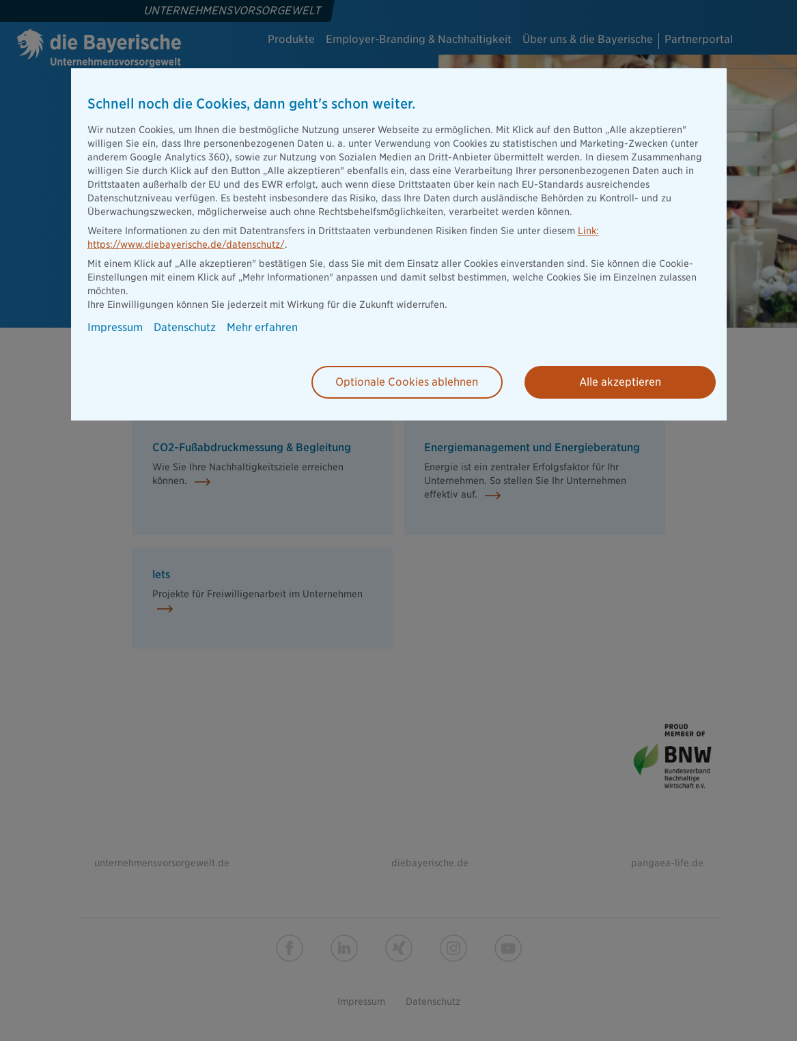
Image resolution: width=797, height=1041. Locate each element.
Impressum (115, 327)
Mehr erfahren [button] (262, 327)
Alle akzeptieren (620, 381)
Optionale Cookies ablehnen (406, 381)
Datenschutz (185, 327)
